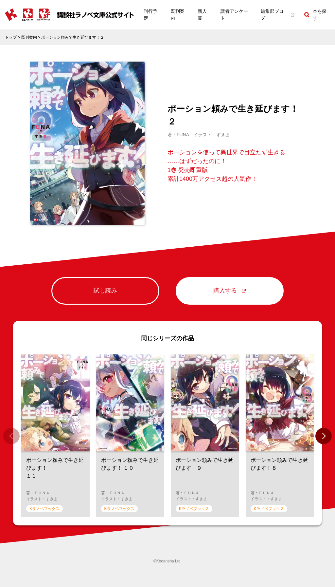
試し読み (105, 290)
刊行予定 (150, 15)
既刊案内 (178, 15)
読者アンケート (234, 15)
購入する (229, 290)
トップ (11, 37)
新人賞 (202, 15)
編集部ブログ (278, 15)
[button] (323, 436)
